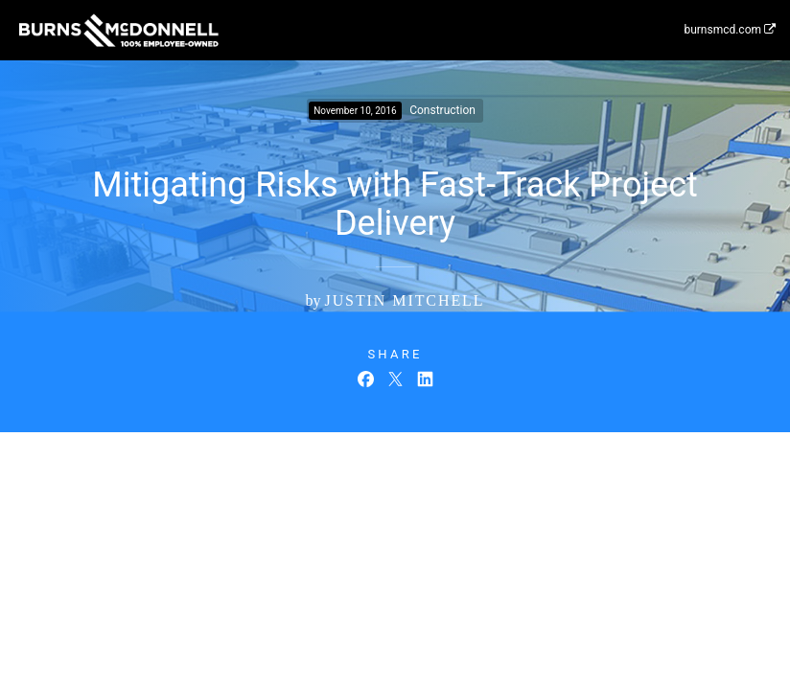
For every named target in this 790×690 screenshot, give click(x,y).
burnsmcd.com (730, 29)
